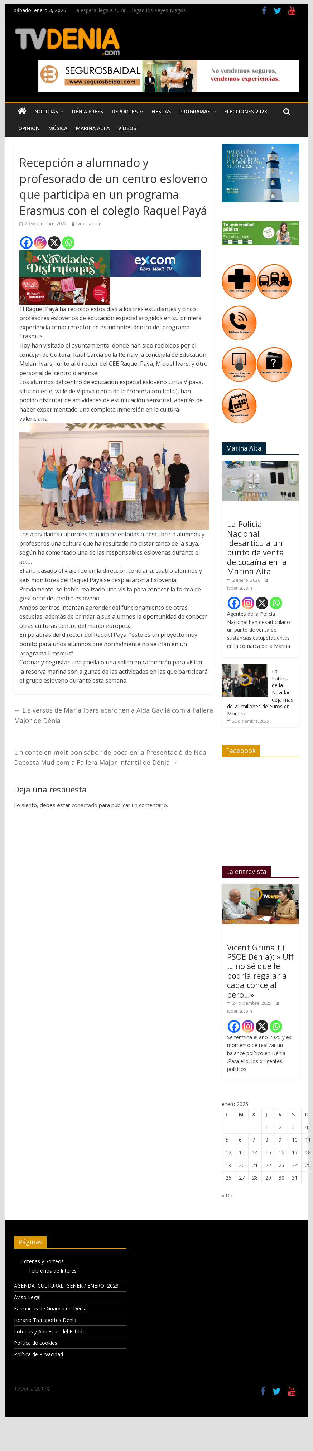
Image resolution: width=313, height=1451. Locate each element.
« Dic (227, 1195)
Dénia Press (87, 111)
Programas (194, 111)
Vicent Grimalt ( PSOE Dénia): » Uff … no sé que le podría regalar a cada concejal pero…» (260, 971)
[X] (54, 242)
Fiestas (161, 111)
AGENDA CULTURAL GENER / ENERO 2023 (66, 1285)
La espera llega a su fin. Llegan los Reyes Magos (129, 10)
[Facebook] (26, 242)
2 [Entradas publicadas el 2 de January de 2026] (280, 1127)
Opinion (29, 128)
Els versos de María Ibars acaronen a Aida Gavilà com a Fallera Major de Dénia (113, 715)
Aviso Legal (27, 1297)
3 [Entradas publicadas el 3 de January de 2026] (293, 1127)
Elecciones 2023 (245, 111)
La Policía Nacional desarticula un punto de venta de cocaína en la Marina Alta (257, 547)
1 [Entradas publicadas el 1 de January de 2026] (266, 1127)
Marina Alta (93, 128)
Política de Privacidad (38, 1354)
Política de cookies (35, 1342)
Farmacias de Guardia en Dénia (50, 1308)
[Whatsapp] (68, 242)
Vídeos (127, 128)
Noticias (46, 111)
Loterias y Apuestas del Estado (50, 1331)
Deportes (125, 111)
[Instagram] (40, 242)
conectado (84, 804)
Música (57, 128)
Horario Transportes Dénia (45, 1320)
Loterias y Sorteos (42, 1261)
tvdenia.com (88, 224)
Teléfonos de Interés (52, 1270)
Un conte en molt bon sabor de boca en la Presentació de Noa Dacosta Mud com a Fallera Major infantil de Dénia (110, 757)
